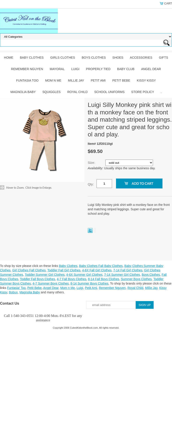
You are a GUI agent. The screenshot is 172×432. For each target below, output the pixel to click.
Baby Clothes (32, 57)
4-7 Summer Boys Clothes (51, 283)
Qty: (91, 184)
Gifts (163, 57)
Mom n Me (53, 80)
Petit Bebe (121, 80)
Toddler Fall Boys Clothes (37, 279)
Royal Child (77, 92)
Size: (92, 162)
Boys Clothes (94, 57)
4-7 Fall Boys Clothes (71, 279)
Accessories (141, 57)
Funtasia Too (27, 80)
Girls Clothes (62, 57)
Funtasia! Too (16, 288)
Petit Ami (98, 80)
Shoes (117, 57)
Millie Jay (76, 80)
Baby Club (125, 69)
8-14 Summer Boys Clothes (89, 283)
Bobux (13, 292)
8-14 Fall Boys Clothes (103, 279)
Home (8, 57)
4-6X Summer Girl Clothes (84, 274)
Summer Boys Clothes (136, 279)
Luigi (75, 69)
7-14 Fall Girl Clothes (128, 270)
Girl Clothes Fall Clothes (29, 270)
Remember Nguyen (27, 69)
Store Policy (142, 92)
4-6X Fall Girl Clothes (97, 270)
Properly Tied (98, 69)
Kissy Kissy (146, 80)
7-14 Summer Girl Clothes (122, 274)
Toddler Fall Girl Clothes (63, 270)
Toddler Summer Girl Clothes (45, 274)
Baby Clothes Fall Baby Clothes (101, 266)
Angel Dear (151, 69)
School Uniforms (109, 92)
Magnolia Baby (23, 92)
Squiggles (51, 92)
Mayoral (57, 69)
